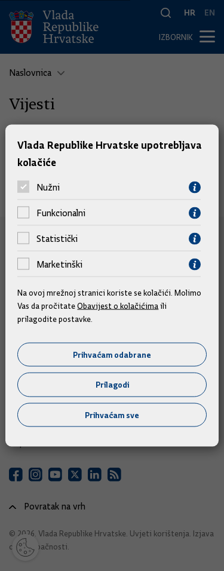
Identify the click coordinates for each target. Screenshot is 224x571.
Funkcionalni (60, 213)
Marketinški (59, 264)
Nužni (48, 187)
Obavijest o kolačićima (117, 306)
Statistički (57, 239)
